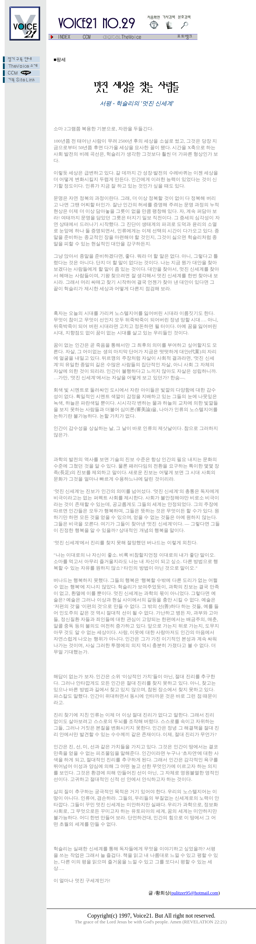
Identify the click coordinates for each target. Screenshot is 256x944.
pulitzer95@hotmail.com (194, 893)
